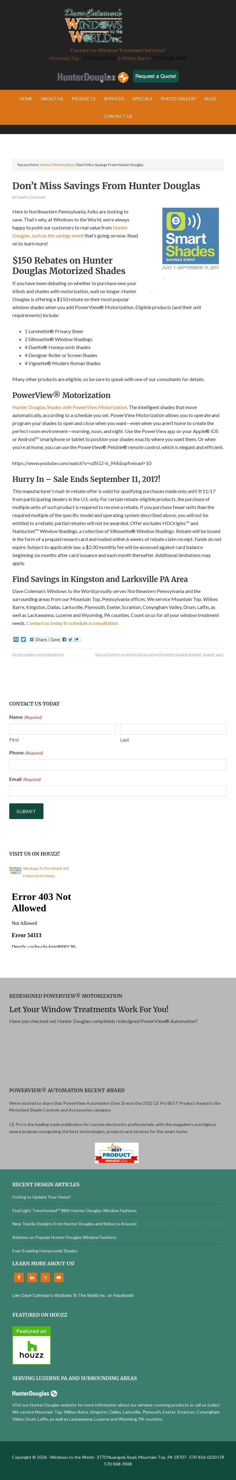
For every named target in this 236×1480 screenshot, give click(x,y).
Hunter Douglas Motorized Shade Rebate (161, 655)
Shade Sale (213, 655)
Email (25, 779)
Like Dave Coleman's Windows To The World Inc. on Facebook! (73, 1295)
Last (124, 739)
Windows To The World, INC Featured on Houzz (46, 872)
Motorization (50, 655)
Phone (26, 753)
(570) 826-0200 (99, 58)
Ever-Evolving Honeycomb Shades (45, 1250)
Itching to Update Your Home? (41, 1197)
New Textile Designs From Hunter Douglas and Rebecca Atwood (74, 1223)
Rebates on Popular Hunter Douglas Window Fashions (64, 1237)
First (14, 739)
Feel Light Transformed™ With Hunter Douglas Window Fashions (74, 1210)
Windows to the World (118, 26)
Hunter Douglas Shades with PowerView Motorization (69, 407)
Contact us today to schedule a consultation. (72, 623)
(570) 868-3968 (170, 58)
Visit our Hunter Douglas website (44, 1404)
